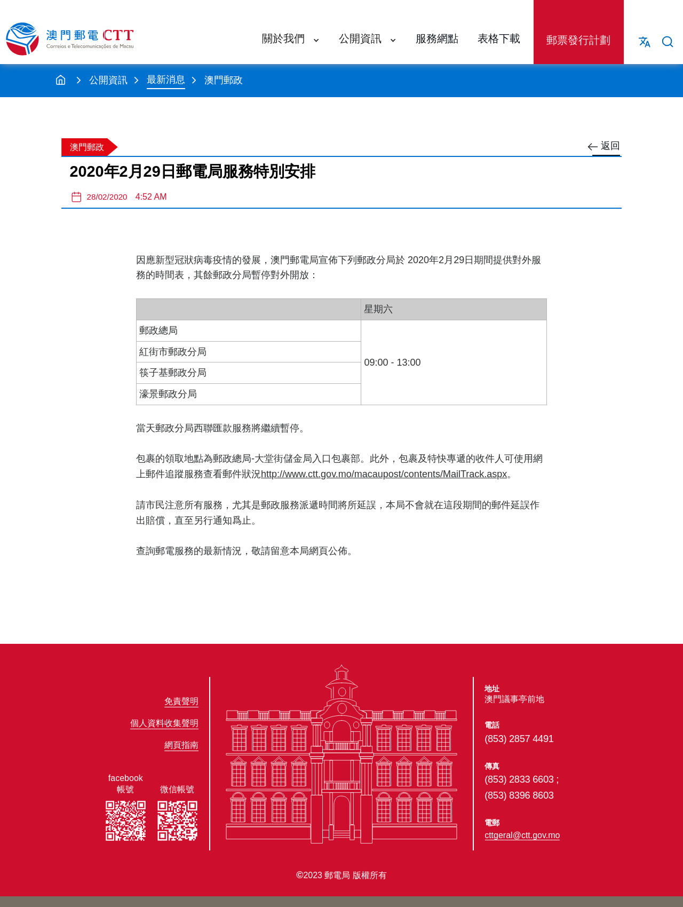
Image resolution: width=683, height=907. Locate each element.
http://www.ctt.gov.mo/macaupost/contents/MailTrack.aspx (384, 474)
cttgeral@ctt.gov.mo (522, 835)
